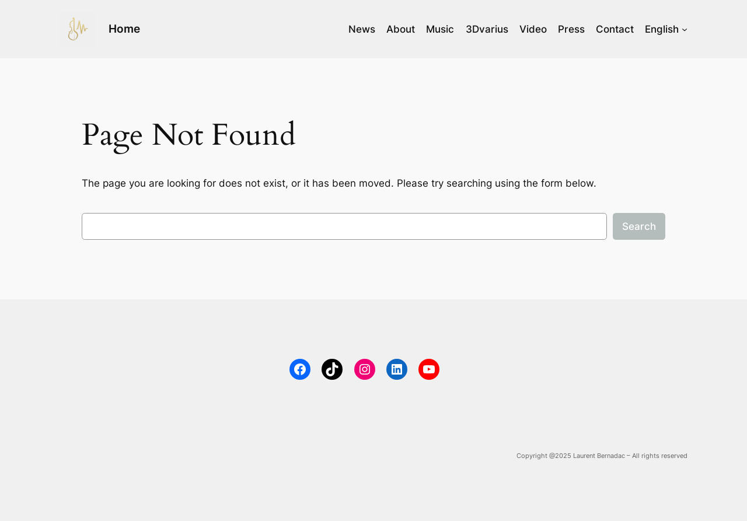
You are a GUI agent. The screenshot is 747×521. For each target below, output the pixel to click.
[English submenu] (684, 29)
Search (639, 226)
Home (124, 29)
